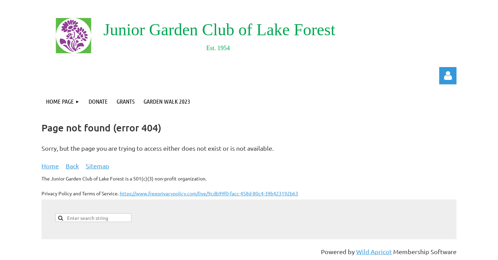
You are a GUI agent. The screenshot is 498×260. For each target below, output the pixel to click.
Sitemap (97, 165)
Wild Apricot (374, 251)
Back (72, 165)
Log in (447, 75)
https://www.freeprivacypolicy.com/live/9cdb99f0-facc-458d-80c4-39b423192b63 (209, 193)
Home (50, 165)
